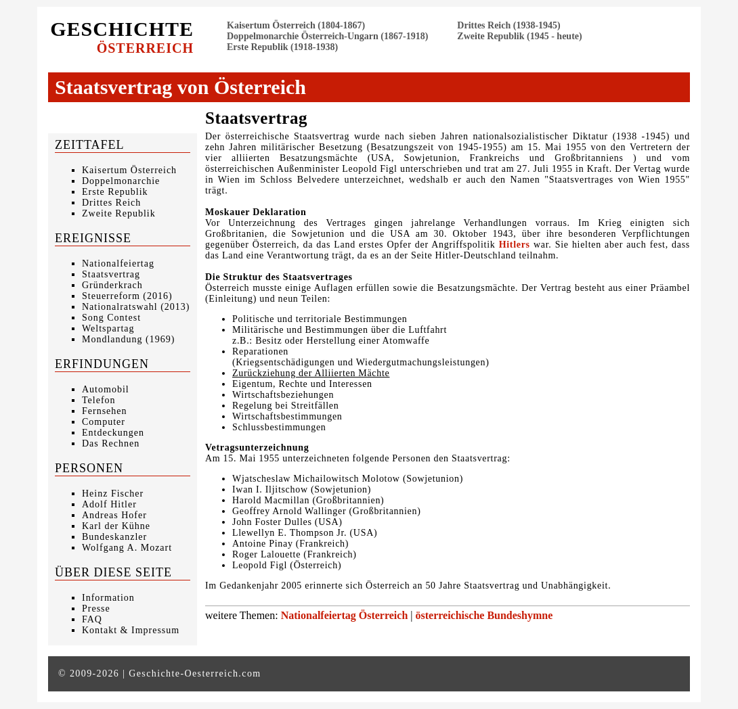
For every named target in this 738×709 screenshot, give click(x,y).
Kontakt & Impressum (130, 630)
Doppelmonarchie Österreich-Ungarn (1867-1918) (327, 36)
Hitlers (514, 244)
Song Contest (111, 318)
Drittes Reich (111, 203)
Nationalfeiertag (118, 263)
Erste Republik (115, 192)
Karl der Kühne (116, 526)
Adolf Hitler (109, 504)
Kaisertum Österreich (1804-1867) (296, 25)
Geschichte (122, 36)
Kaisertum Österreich (129, 170)
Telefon (99, 400)
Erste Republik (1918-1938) (282, 47)
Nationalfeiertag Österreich (344, 615)
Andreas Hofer (114, 515)
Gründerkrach (112, 285)
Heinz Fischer (113, 493)
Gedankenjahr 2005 (260, 585)
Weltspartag (108, 328)
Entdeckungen (113, 433)
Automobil (105, 389)
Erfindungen (102, 364)
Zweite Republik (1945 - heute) (519, 36)
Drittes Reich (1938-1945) (508, 25)
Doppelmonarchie (121, 181)
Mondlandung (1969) (128, 339)
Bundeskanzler (114, 537)
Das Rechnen (110, 443)
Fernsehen (104, 411)
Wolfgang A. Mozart (127, 548)
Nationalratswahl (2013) (136, 307)
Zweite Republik (119, 213)
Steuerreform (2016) (127, 296)
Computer (103, 422)
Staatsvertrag (111, 274)
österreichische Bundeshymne (484, 615)
